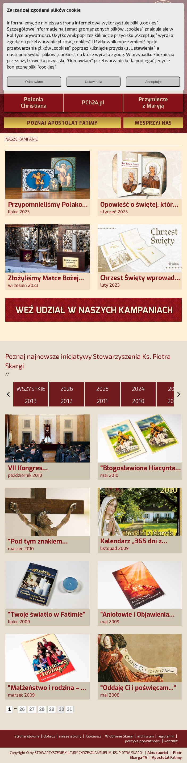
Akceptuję (153, 82)
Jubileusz (93, 736)
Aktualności (157, 753)
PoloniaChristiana (34, 102)
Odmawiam (34, 82)
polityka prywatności (142, 741)
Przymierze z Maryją (153, 102)
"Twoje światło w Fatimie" (46, 614)
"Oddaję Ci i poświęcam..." (138, 688)
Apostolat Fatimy (167, 757)
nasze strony (70, 736)
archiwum (145, 736)
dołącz (49, 736)
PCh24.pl (93, 103)
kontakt (171, 741)
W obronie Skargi (119, 736)
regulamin (166, 736)
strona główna (27, 736)
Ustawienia (93, 82)
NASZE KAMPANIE (21, 139)
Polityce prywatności (28, 35)
